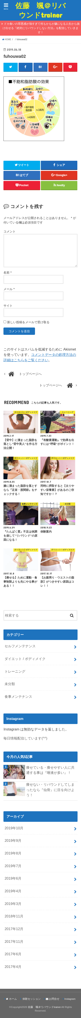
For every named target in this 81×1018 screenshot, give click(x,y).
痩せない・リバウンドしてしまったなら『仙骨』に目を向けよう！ (50, 789)
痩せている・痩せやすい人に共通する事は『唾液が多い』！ (50, 770)
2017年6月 (13, 954)
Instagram (69, 999)
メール (8, 289)
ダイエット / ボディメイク (25, 659)
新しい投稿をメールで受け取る (28, 322)
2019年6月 (13, 878)
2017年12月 (14, 929)
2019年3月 (13, 904)
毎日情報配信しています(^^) (25, 738)
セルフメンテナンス (20, 646)
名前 (7, 272)
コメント (9, 231)
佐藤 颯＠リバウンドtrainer (40, 10)
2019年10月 (14, 828)
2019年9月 (13, 840)
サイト (8, 305)
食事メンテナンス (18, 696)
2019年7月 (13, 866)
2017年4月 (13, 967)
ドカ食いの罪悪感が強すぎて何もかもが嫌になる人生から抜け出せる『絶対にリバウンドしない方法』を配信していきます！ (41, 28)
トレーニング (15, 671)
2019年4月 (13, 891)
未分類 (10, 684)
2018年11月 (14, 916)
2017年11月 (14, 941)
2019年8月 (13, 853)
